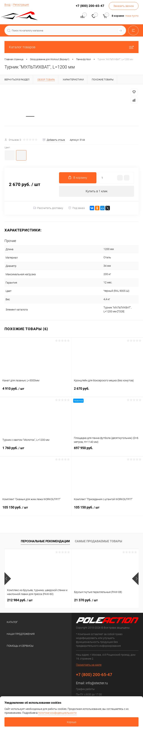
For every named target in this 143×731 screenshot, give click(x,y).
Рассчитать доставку (48, 208)
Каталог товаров (71, 47)
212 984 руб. (20, 601)
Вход (7, 4)
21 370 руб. (86, 601)
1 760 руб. (35, 451)
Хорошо (71, 722)
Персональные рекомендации (45, 541)
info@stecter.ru (97, 684)
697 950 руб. (107, 451)
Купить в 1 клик (96, 191)
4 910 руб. (35, 391)
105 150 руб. (35, 510)
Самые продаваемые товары (98, 541)
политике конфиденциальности (57, 712)
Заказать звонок (123, 5)
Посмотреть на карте (88, 665)
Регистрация (21, 4)
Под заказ (76, 208)
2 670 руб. (107, 391)
